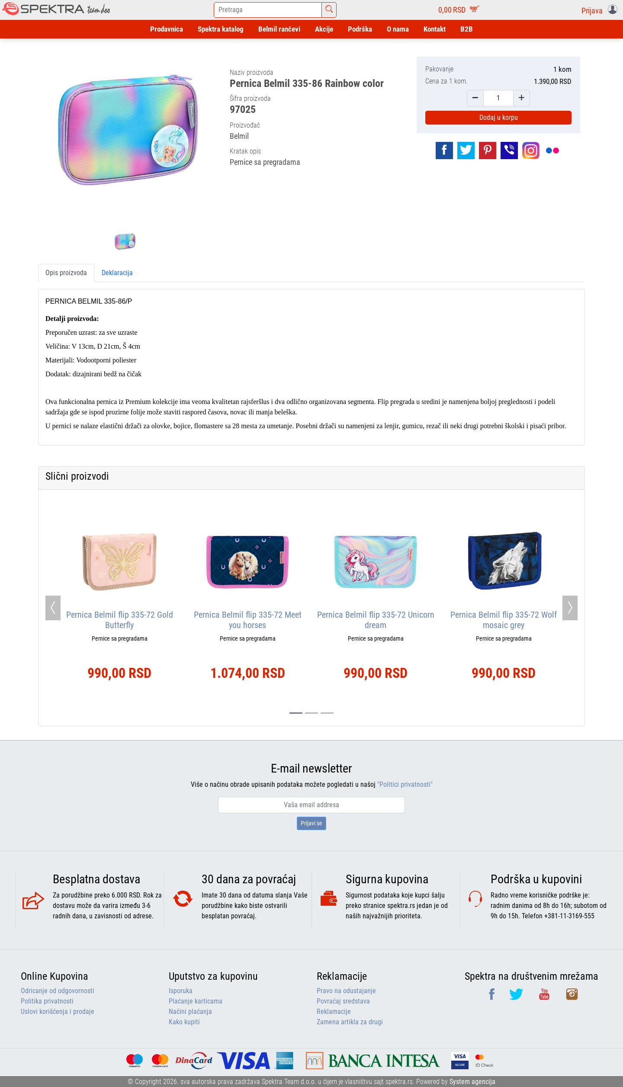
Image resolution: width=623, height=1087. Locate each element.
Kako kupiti (184, 1022)
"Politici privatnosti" (405, 784)
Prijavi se (311, 823)
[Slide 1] (311, 713)
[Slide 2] (327, 713)
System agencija (472, 1081)
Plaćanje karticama (195, 1001)
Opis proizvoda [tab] (66, 273)
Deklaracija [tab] (117, 273)
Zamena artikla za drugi (350, 1022)
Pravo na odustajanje (346, 991)
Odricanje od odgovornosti (57, 991)
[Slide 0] (295, 713)
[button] (601, 10)
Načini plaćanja (190, 1011)
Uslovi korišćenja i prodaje (57, 1011)
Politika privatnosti (47, 1001)
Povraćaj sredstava (343, 1001)
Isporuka (181, 991)
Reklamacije (334, 1011)
